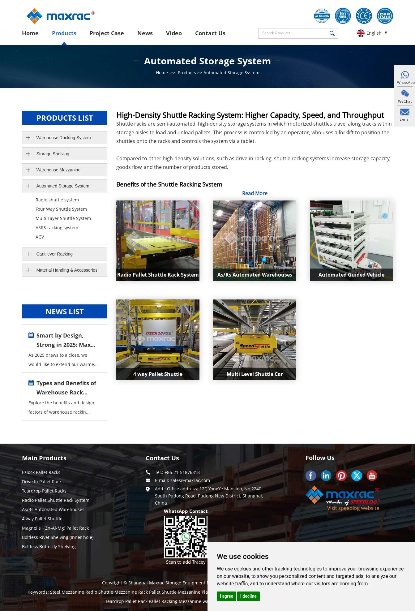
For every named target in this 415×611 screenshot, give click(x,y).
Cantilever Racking (54, 254)
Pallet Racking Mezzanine (176, 601)
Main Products (44, 458)
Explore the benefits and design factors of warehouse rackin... (61, 407)
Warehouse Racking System (63, 137)
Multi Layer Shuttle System (63, 218)
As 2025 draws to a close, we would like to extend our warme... (63, 359)
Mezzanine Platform (199, 592)
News (145, 33)
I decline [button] (248, 596)
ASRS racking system (57, 227)
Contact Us (210, 33)
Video (174, 33)
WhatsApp (405, 82)
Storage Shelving (53, 153)
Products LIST (64, 118)
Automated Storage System (231, 72)
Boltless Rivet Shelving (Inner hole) (57, 537)
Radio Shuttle (99, 592)
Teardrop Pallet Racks (44, 491)
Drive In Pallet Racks (43, 481)
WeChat (405, 101)
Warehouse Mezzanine (58, 169)
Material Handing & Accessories (67, 270)
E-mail (405, 119)
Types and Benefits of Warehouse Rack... (66, 387)
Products (64, 33)
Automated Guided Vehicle (351, 274)
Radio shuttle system (57, 200)
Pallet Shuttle (163, 592)
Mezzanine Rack (131, 592)
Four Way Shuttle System (61, 209)
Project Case (107, 33)
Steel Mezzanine (67, 592)
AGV (40, 237)
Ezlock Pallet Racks (41, 472)
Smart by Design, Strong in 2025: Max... (65, 340)
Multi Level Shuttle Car (255, 374)
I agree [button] (226, 596)
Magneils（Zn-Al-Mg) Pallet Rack (55, 528)
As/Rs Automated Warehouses (254, 274)
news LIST (64, 311)
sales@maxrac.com (190, 480)
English (374, 33)
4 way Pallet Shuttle (157, 374)
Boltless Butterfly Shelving (49, 546)
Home (30, 33)
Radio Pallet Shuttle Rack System (158, 274)
